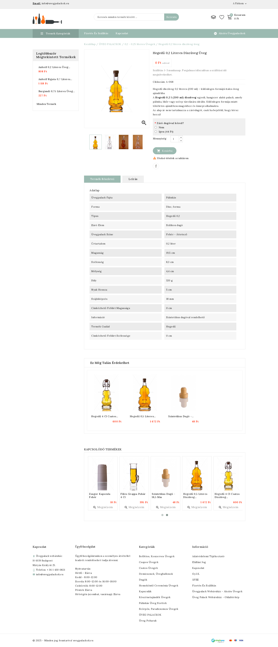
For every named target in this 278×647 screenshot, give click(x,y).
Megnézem (103, 507)
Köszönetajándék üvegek (155, 597)
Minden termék (46, 104)
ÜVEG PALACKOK (150, 614)
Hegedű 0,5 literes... (143, 416)
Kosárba (164, 151)
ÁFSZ (195, 579)
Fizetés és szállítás (204, 585)
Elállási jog (199, 562)
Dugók (143, 579)
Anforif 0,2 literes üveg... (54, 67)
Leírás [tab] (133, 179)
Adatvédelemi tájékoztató (208, 556)
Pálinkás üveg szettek (153, 603)
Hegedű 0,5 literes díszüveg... (196, 495)
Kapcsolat (122, 33)
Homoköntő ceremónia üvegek (158, 585)
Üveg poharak (148, 620)
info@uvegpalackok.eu (49, 574)
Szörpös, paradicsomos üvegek (158, 609)
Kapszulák (145, 591)
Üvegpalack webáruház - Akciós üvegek (217, 591)
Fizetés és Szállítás (96, 33)
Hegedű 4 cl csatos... (104, 416)
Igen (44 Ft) (166, 131)
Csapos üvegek (148, 562)
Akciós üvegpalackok (232, 33)
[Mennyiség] (175, 139)
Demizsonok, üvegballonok (156, 573)
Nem (161, 127)
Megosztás (156, 166)
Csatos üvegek (148, 568)
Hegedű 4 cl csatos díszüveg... (227, 495)
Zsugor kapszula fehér (100, 495)
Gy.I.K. (196, 573)
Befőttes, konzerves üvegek (156, 556)
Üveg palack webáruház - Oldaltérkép (216, 597)
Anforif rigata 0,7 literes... (55, 79)
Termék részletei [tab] (102, 179)
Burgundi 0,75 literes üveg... (56, 91)
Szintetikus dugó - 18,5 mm (164, 495)
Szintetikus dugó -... (180, 416)
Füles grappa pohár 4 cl (133, 495)
